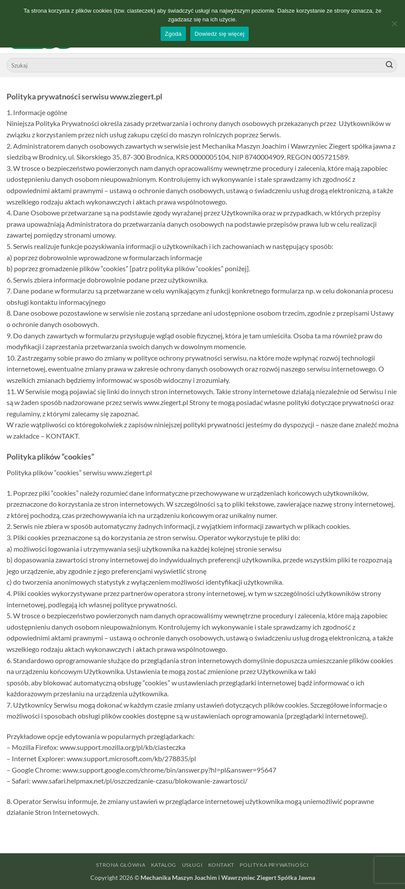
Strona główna (120, 865)
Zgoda (173, 34)
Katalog (163, 865)
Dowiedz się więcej (219, 34)
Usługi (192, 865)
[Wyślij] (389, 65)
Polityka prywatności (274, 865)
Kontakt (221, 865)
